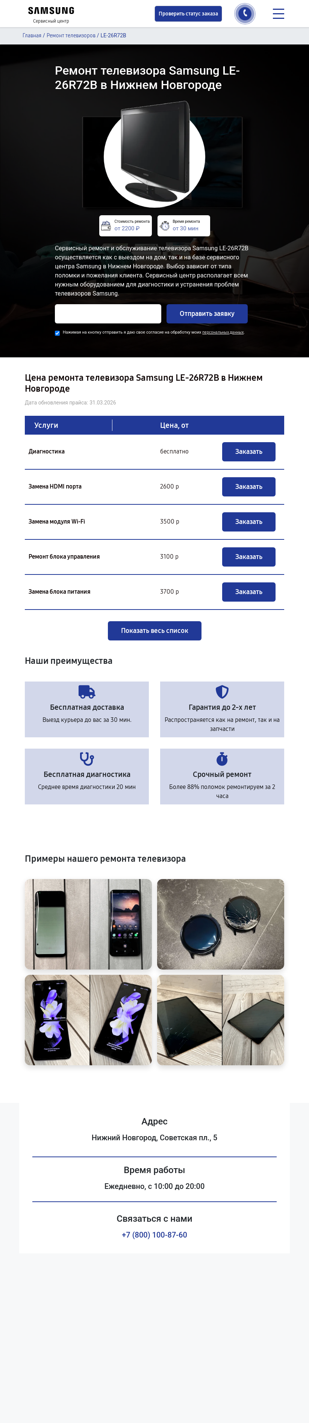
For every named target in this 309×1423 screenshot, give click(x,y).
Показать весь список (154, 630)
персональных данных (223, 332)
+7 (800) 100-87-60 (154, 1234)
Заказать (248, 451)
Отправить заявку (207, 313)
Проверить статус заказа (188, 14)
